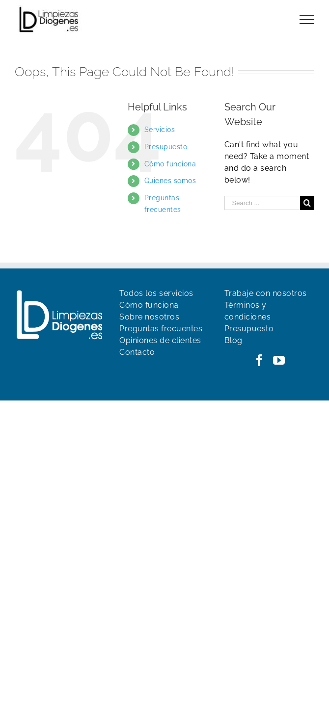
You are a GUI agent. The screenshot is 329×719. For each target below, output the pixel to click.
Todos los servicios (156, 293)
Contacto (137, 352)
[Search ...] (262, 203)
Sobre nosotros (149, 316)
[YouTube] (279, 360)
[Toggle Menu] (307, 19)
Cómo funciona (170, 164)
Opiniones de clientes (160, 340)
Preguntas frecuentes (160, 328)
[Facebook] (259, 360)
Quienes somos (170, 181)
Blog (233, 340)
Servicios (159, 129)
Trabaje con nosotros (265, 293)
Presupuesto (166, 147)
